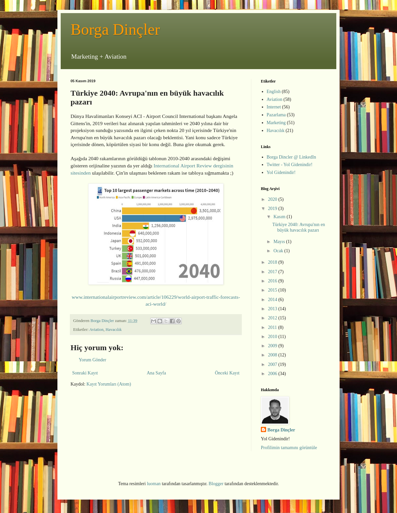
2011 (273, 327)
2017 (273, 271)
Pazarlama (276, 114)
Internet (274, 106)
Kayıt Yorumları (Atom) (109, 384)
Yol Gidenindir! (281, 172)
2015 (273, 290)
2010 (273, 336)
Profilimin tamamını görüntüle (289, 447)
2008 (273, 354)
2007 (273, 364)
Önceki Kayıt (227, 372)
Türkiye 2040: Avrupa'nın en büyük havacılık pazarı (298, 227)
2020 (273, 199)
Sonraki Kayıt (85, 372)
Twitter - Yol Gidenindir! (290, 164)
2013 (273, 308)
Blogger (216, 483)
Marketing (276, 122)
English (274, 91)
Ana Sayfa (156, 372)
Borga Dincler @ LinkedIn (291, 157)
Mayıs (279, 241)
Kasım (279, 216)
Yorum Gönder (92, 359)
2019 (273, 208)
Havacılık (114, 329)
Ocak (278, 250)
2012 (273, 317)
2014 (273, 299)
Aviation (96, 329)
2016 (273, 280)
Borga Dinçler (115, 29)
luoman (154, 483)
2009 (273, 345)
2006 (273, 373)
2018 (273, 262)
